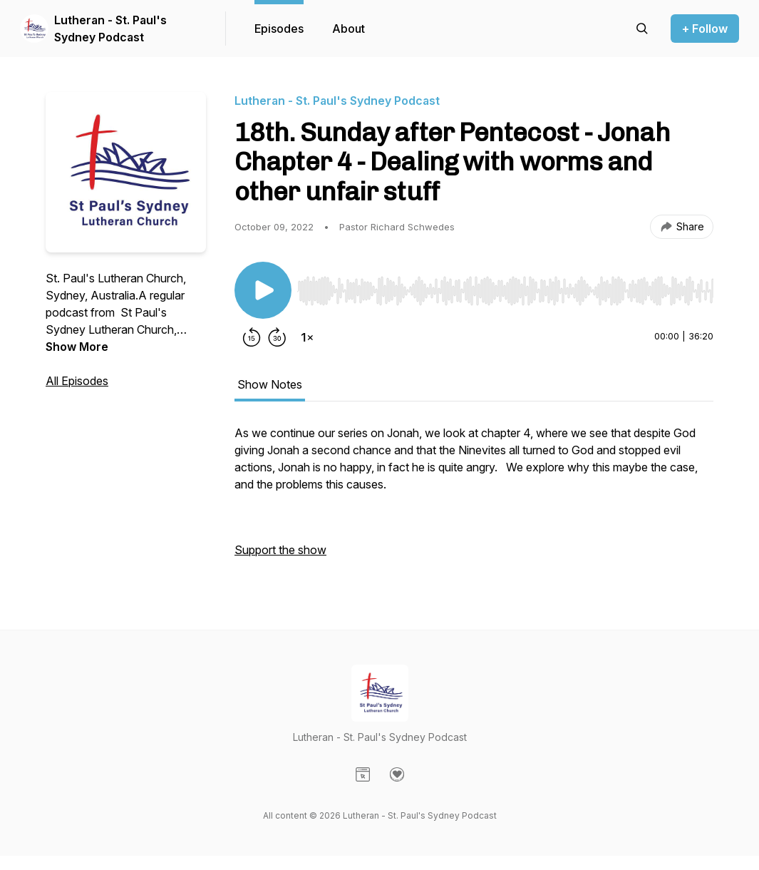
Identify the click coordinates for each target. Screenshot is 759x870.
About (348, 28)
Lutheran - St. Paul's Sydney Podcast (110, 28)
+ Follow (705, 28)
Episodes (279, 28)
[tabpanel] (473, 498)
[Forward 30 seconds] (277, 337)
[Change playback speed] (307, 337)
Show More (77, 346)
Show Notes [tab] (269, 384)
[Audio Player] (505, 286)
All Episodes (77, 381)
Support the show (280, 550)
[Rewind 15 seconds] (252, 337)
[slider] (505, 291)
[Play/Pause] (262, 290)
